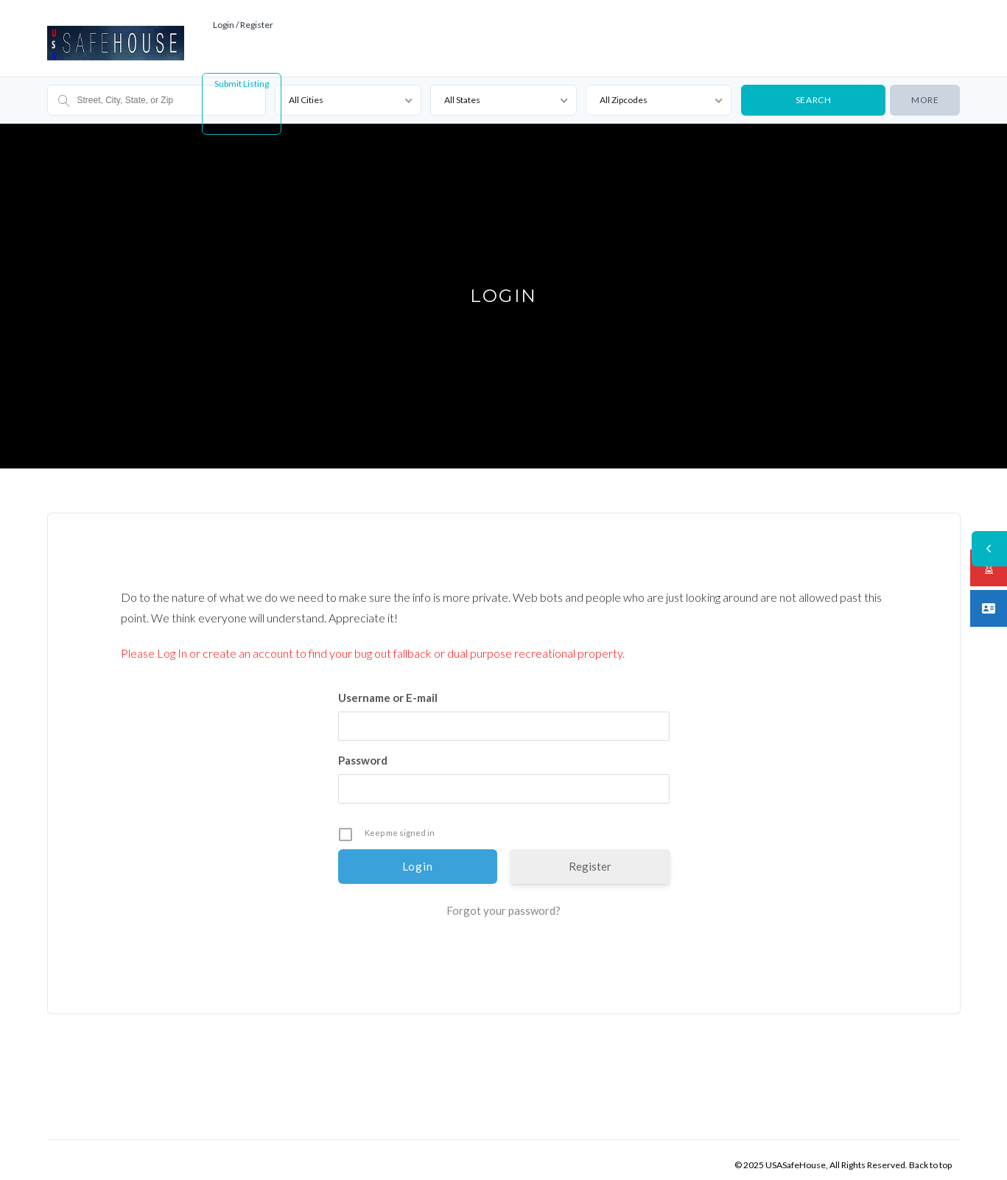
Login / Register (244, 14)
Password (362, 749)
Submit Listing (241, 73)
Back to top (930, 1154)
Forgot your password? (503, 900)
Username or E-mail (388, 687)
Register (590, 856)
